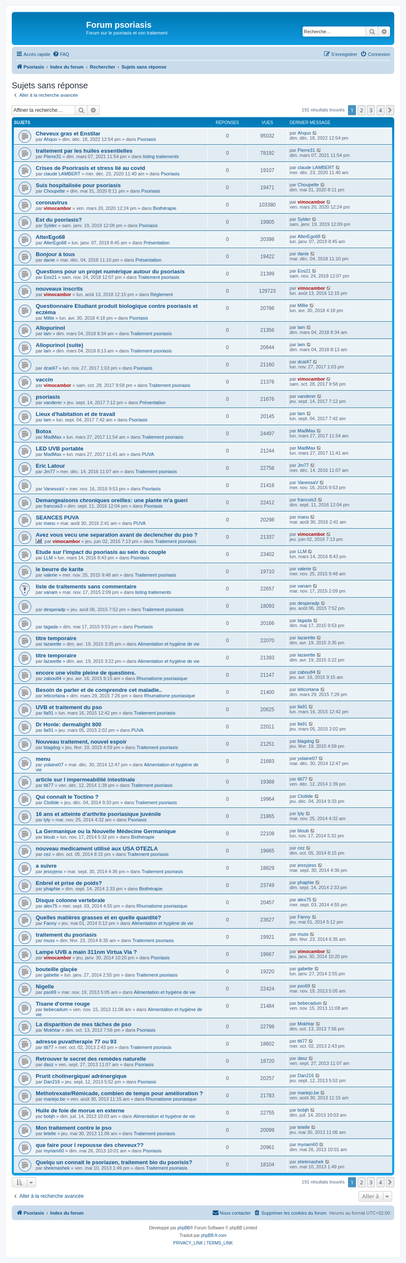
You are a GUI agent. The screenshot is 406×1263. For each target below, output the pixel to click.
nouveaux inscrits (59, 289)
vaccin (44, 379)
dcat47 (51, 368)
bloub (49, 836)
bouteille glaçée (56, 969)
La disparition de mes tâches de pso (83, 1024)
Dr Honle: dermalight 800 (68, 724)
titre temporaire (56, 638)
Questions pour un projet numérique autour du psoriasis (110, 271)
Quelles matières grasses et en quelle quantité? (98, 917)
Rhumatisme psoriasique (162, 678)
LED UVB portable (60, 448)
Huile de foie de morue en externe (80, 1110)
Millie (49, 317)
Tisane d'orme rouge (63, 1004)
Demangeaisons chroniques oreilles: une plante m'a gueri (112, 500)
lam (47, 333)
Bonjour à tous (55, 254)
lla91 (48, 712)
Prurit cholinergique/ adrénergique (81, 1076)
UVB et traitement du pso (69, 707)
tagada (51, 626)
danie (49, 259)
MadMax (52, 437)
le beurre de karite (60, 569)
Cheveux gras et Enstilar (68, 133)
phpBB (183, 1228)
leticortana (54, 695)
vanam (51, 592)
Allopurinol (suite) (59, 345)
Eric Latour (50, 466)
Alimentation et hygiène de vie (169, 643)
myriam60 (54, 1150)
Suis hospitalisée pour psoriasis (78, 185)
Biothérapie (165, 208)
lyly (47, 819)
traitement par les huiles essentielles (84, 151)
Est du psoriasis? (59, 220)
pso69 (50, 992)
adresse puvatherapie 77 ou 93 (76, 1041)
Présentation (157, 242)
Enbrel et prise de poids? (69, 883)
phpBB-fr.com (214, 1235)
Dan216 (52, 1081)
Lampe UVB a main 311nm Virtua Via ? (86, 952)
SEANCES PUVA (57, 517)
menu (43, 759)
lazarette (52, 643)
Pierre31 (52, 156)
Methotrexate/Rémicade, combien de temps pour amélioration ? (119, 1093)
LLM (48, 557)
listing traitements (161, 156)
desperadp (55, 609)
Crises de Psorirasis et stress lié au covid (90, 168)
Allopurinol (50, 328)
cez (47, 854)
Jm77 (49, 471)
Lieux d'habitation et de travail (75, 414)
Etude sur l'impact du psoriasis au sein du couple (101, 552)
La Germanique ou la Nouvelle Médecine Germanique (106, 831)
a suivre (46, 866)
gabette (51, 974)
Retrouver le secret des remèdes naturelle (91, 1059)
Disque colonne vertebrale (70, 900)
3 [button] (370, 110)
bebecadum (56, 1009)
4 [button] (380, 110)
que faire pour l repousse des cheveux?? (90, 1145)
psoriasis (48, 397)
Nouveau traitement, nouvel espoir (81, 742)
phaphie (52, 888)
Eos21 (50, 277)
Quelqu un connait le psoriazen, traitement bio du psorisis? (114, 1162)
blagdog (52, 747)
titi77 (48, 785)
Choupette (54, 190)
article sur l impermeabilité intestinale (85, 779)
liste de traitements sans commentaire (86, 586)
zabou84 (52, 678)
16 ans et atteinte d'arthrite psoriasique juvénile (98, 814)
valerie (50, 574)
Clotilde (51, 802)
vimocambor (57, 208)
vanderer (53, 402)
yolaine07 (53, 764)
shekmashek (57, 1167)
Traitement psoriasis (158, 277)
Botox (43, 431)
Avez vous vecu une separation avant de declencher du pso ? (117, 535)
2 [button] (361, 110)
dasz (48, 1064)
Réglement (161, 294)
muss (49, 940)
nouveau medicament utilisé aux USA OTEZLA (97, 848)
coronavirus (52, 202)
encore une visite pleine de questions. (86, 673)
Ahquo (50, 139)
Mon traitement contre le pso (73, 1128)
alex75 (50, 905)
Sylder (50, 225)
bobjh (49, 1116)
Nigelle (45, 986)
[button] (390, 110)
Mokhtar (52, 1030)
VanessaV (54, 488)
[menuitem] (61, 54)
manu (49, 523)
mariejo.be (54, 1098)
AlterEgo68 (50, 237)
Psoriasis (146, 139)
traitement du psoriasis (66, 935)
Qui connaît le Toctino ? (67, 797)
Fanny (50, 923)
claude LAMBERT (62, 173)
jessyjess (53, 871)
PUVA (148, 454)
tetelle (50, 1133)
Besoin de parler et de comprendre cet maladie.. (99, 690)
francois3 (53, 505)
